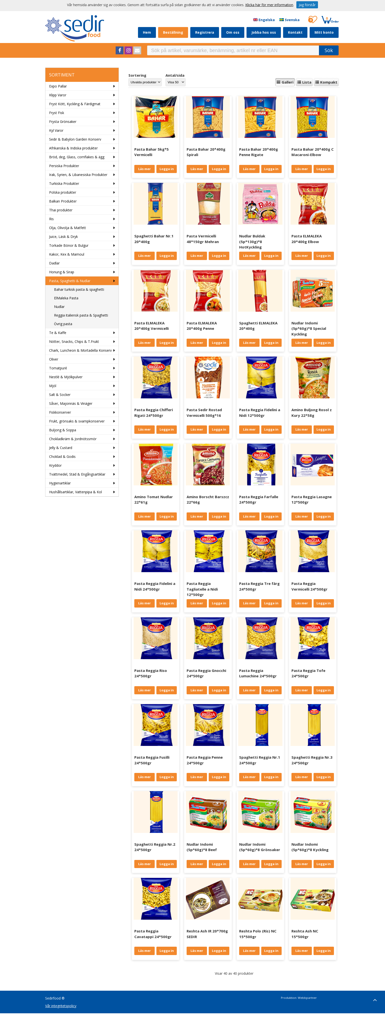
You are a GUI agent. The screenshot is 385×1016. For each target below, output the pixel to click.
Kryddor (55, 465)
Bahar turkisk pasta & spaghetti (79, 289)
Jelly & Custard (60, 447)
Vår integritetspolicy (60, 1005)
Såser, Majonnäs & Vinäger (70, 403)
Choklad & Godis (62, 456)
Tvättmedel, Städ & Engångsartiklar (77, 474)
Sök (329, 50)
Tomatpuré (58, 368)
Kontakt (295, 32)
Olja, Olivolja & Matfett (67, 227)
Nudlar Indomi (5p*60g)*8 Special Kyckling (308, 328)
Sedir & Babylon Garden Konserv (75, 139)
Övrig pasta (63, 323)
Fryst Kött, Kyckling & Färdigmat (74, 104)
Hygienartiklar (60, 483)
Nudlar (59, 306)
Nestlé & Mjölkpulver (65, 377)
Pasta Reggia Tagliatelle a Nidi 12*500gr (202, 589)
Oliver (53, 359)
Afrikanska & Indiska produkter (73, 148)
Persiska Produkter (64, 165)
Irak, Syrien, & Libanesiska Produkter (78, 174)
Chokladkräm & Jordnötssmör (72, 438)
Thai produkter (60, 210)
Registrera (204, 32)
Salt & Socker (59, 394)
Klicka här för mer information (269, 4)
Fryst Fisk (56, 112)
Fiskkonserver (60, 412)
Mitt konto (324, 32)
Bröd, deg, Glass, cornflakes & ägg (76, 157)
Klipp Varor (57, 95)
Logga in (167, 169)
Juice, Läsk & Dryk (63, 236)
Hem (147, 32)
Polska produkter (62, 192)
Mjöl (52, 385)
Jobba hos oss (263, 32)
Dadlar (54, 263)
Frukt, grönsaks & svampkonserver (77, 421)
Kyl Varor (56, 130)
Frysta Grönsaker (62, 121)
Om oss (232, 32)
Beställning (173, 32)
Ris (51, 219)
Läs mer (144, 169)
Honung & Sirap (61, 272)
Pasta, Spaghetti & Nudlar (69, 280)
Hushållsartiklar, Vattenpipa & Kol (75, 492)
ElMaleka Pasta (66, 298)
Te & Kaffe (57, 332)
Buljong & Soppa (62, 430)
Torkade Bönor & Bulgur (68, 245)
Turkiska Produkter (64, 183)
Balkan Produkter (63, 201)
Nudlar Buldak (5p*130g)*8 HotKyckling (252, 241)
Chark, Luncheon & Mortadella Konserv (80, 350)
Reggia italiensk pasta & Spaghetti (81, 315)
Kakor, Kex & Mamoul (66, 254)
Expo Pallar (58, 86)
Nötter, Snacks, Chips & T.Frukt (74, 341)
